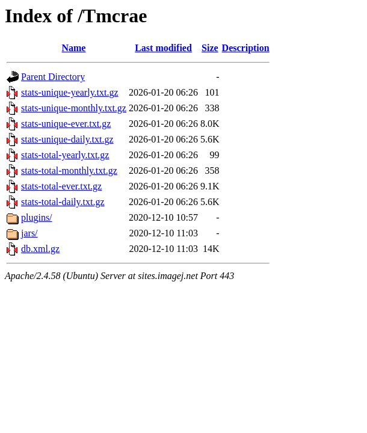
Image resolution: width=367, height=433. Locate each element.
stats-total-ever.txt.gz (61, 186)
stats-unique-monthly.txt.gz (73, 108)
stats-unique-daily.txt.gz (67, 139)
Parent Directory (53, 77)
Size (210, 48)
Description (246, 48)
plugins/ (36, 217)
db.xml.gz (40, 249)
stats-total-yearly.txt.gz (65, 155)
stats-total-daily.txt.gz (62, 202)
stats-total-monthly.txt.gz (69, 170)
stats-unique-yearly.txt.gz (70, 92)
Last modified (163, 48)
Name (73, 48)
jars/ (29, 233)
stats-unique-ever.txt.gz (66, 123)
